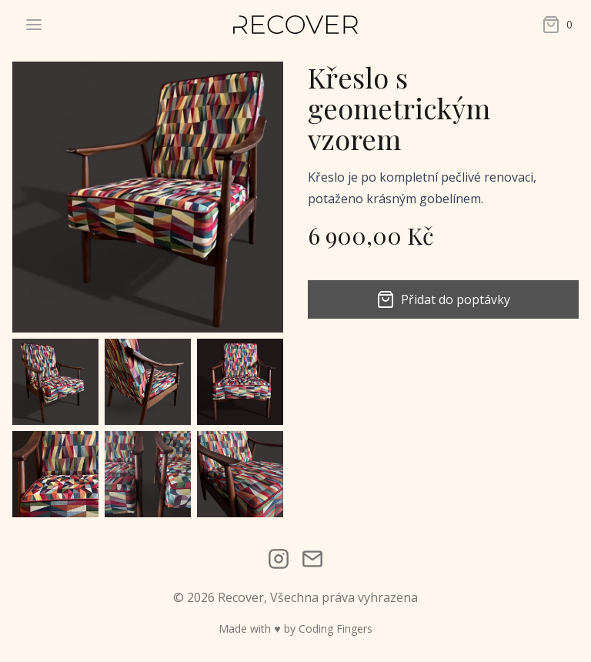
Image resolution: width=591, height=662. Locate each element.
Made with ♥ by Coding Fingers (295, 628)
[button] (55, 382)
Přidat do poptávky (443, 299)
